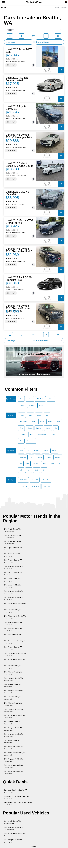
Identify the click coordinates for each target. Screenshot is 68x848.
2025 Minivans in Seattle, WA (13, 766)
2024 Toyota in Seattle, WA (13, 549)
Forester (57, 457)
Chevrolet (23, 434)
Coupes (22, 405)
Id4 (21, 463)
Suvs (21, 399)
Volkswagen (23, 421)
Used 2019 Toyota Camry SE (16, 107)
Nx (59, 463)
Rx (28, 451)
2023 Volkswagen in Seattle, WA (15, 617)
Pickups (51, 399)
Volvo (42, 421)
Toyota (22, 415)
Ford (31, 434)
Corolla (54, 451)
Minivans (32, 405)
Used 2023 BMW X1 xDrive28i (17, 193)
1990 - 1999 (46, 486)
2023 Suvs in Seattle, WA (12, 536)
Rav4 (21, 451)
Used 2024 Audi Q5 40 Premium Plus (19, 278)
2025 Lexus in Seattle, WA (12, 667)
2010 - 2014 (23, 486)
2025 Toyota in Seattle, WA (13, 561)
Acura (34, 421)
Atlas (52, 463)
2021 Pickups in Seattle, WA (13, 729)
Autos (3, 8)
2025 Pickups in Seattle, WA (13, 692)
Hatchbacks (40, 399)
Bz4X (36, 470)
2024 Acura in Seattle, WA (13, 685)
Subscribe (64, 7)
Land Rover (30, 441)
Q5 (31, 457)
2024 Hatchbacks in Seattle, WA (14, 642)
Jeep (21, 428)
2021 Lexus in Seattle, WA (12, 698)
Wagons (41, 405)
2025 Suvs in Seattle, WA (12, 543)
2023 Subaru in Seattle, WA (13, 630)
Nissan (48, 428)
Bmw (58, 421)
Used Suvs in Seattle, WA (12, 822)
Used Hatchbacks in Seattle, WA (14, 835)
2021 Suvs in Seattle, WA (12, 555)
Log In (57, 7)
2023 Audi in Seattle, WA (12, 580)
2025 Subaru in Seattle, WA (13, 673)
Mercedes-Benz (42, 434)
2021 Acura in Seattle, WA (13, 723)
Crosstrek (23, 457)
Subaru (39, 415)
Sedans (30, 399)
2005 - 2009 (35, 486)
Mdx (21, 470)
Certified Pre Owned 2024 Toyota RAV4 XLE (19, 250)
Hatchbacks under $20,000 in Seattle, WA (18, 804)
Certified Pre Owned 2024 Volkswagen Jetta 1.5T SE (19, 137)
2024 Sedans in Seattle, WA (13, 567)
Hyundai (38, 428)
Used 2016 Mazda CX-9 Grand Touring (19, 221)
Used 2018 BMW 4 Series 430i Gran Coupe (19, 164)
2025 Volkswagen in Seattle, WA (15, 654)
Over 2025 (35, 480)
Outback (35, 463)
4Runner (36, 451)
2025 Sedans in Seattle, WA (13, 598)
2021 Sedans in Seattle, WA (13, 735)
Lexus (30, 415)
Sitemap (34, 846)
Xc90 (44, 463)
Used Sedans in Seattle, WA (13, 828)
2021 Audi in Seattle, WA (12, 741)
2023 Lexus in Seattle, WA (12, 611)
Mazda (30, 428)
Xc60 (28, 470)
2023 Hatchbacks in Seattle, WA (14, 661)
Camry (46, 451)
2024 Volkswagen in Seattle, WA (15, 605)
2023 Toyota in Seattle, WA (13, 574)
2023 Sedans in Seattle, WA (13, 592)
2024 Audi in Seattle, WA (12, 586)
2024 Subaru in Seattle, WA (13, 623)
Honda (50, 421)
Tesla (53, 434)
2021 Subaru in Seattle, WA (13, 704)
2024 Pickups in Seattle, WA (13, 679)
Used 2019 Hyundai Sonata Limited (17, 79)
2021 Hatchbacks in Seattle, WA (14, 754)
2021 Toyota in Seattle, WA (13, 648)
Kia (56, 428)
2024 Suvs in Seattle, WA (12, 530)
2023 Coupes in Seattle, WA (13, 760)
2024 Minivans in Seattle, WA (13, 748)
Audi (47, 415)
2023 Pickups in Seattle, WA (13, 710)
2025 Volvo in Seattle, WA (12, 636)
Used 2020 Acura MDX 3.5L (19, 50)
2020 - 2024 (23, 480)
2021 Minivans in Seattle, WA (13, 772)
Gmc (21, 441)
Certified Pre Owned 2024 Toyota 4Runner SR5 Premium (18, 308)
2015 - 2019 (45, 480)
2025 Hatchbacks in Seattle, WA (14, 717)
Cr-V (44, 470)
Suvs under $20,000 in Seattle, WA (15, 791)
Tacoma (39, 457)
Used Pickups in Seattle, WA (13, 841)
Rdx (27, 463)
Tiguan (48, 457)
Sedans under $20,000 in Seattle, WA (16, 797)
